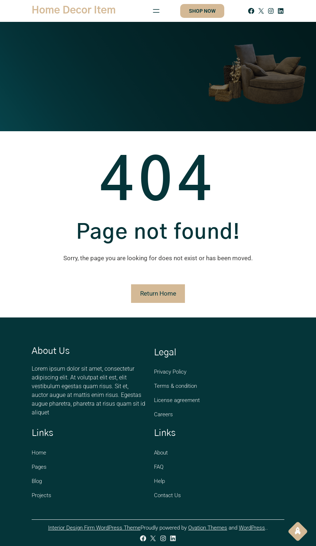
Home (39, 452)
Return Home (158, 293)
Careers (163, 414)
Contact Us (167, 495)
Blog (37, 481)
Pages (39, 467)
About (161, 452)
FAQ (158, 467)
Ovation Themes (207, 527)
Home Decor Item (74, 10)
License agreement (177, 400)
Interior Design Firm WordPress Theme (94, 527)
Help (159, 481)
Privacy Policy (170, 371)
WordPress (252, 527)
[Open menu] (156, 11)
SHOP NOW (202, 11)
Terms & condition (175, 386)
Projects (41, 495)
